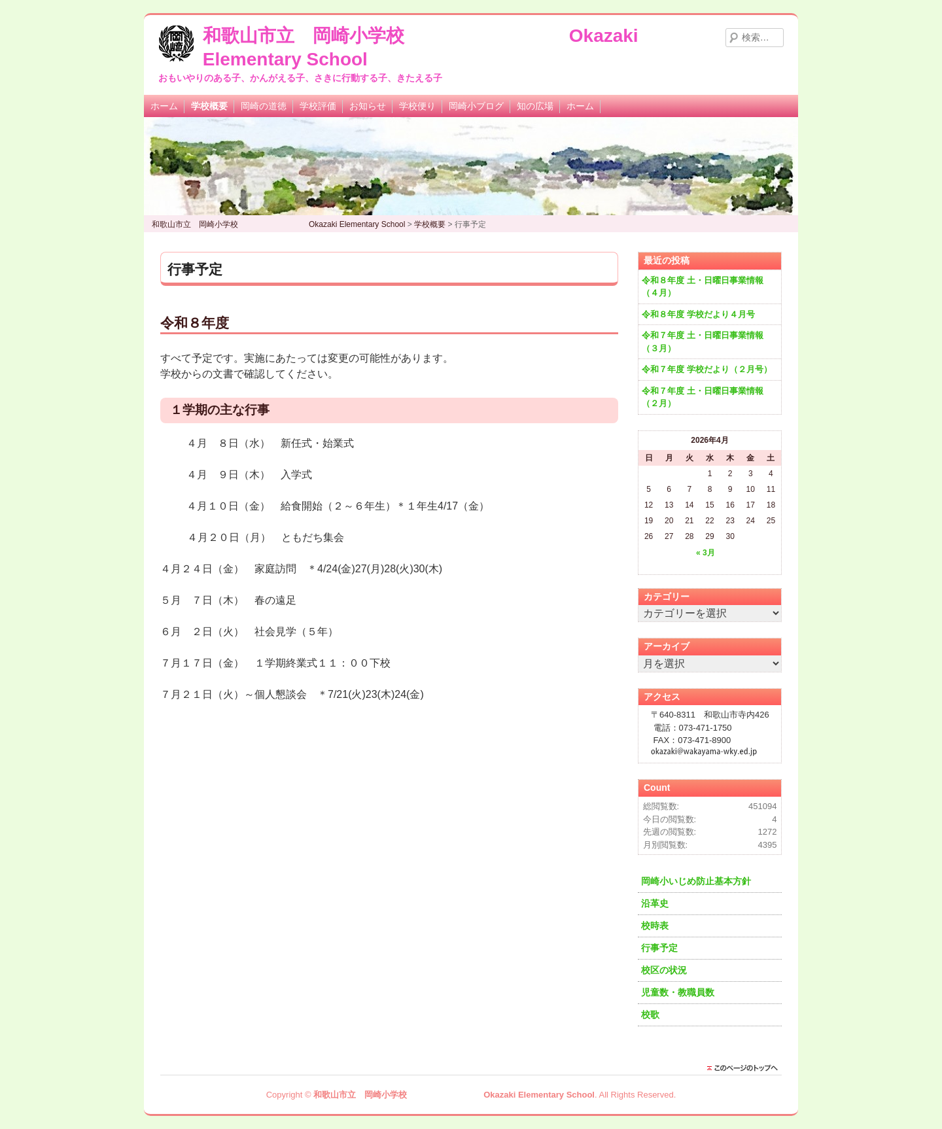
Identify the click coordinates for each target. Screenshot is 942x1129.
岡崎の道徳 (264, 106)
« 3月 (705, 552)
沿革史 (655, 903)
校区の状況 (664, 970)
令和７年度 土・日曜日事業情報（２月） (702, 397)
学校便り (417, 106)
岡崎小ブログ (476, 106)
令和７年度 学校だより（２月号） (707, 369)
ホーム (164, 106)
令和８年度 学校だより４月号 (698, 314)
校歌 (650, 1014)
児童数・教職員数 (677, 992)
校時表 (655, 925)
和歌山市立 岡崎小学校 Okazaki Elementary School (454, 1095)
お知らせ (367, 106)
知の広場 (535, 106)
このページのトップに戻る (745, 1068)
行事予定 (659, 948)
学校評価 (318, 106)
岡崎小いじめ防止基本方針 (696, 881)
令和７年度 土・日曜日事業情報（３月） (702, 341)
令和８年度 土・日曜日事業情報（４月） (702, 286)
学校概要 (209, 106)
